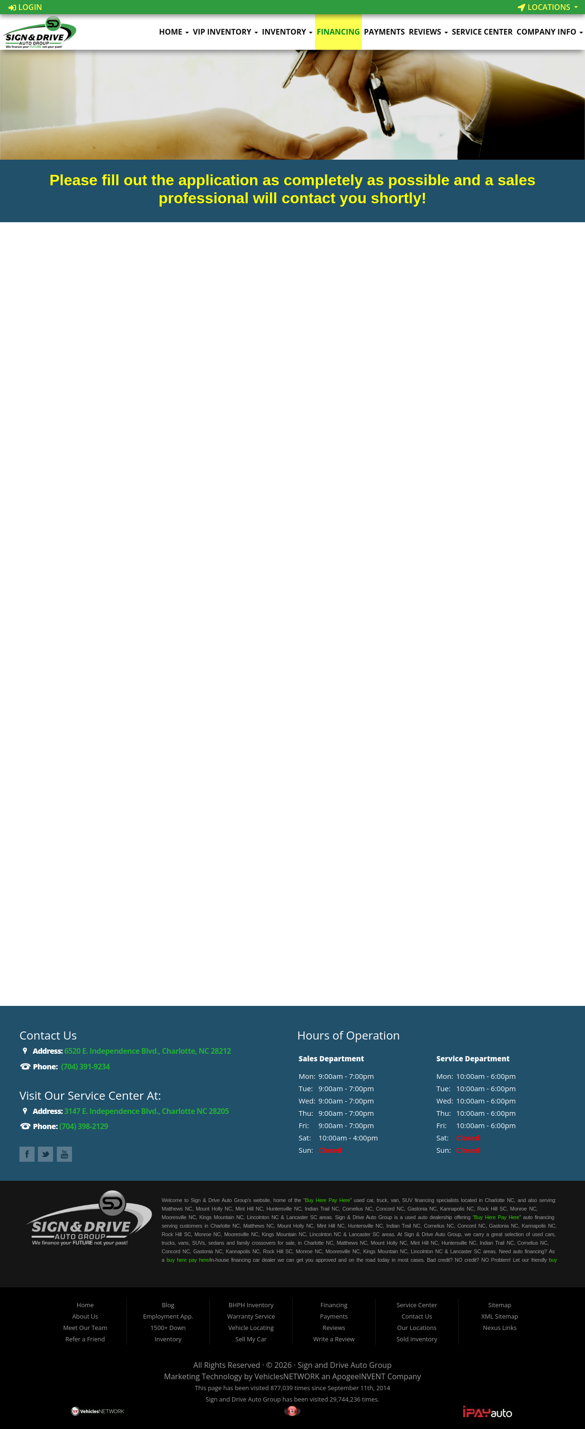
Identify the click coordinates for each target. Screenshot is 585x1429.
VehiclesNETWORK (286, 1376)
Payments (384, 32)
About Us (85, 1316)
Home (174, 32)
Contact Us (417, 1316)
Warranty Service (251, 1316)
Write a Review (334, 1339)
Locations (545, 7)
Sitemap (500, 1305)
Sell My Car (251, 1339)
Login (25, 7)
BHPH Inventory (250, 1305)
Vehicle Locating (251, 1327)
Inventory (287, 32)
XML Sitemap (499, 1316)
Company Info (550, 32)
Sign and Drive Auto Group (344, 1365)
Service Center (482, 32)
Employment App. (168, 1316)
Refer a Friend (85, 1339)
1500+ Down (168, 1327)
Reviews (428, 32)
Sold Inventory (416, 1339)
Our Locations (416, 1327)
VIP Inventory (225, 32)
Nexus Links (499, 1327)
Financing (338, 32)
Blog (168, 1305)
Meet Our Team (85, 1327)
